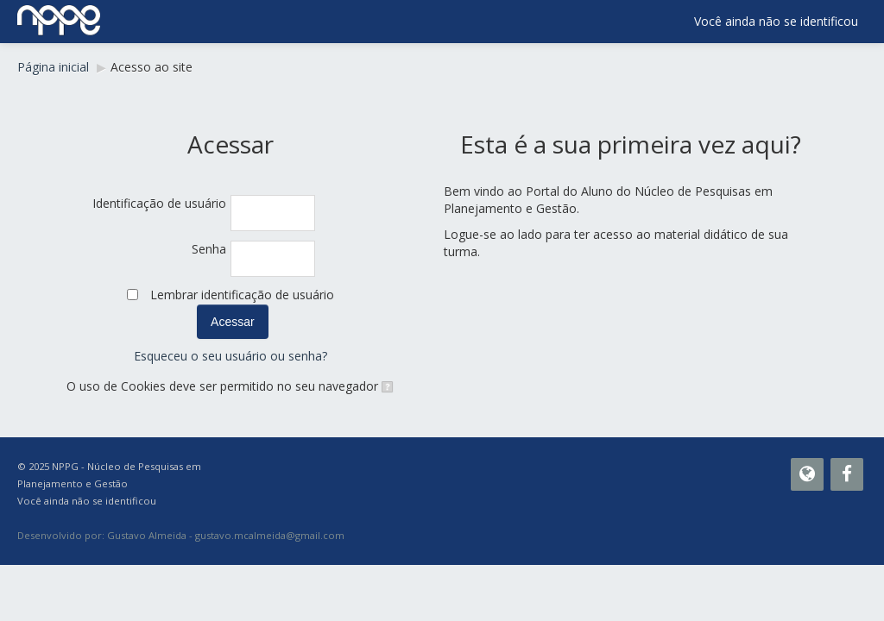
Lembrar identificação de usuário (242, 294)
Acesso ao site (151, 67)
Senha (209, 249)
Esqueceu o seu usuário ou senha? (230, 356)
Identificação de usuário (159, 203)
